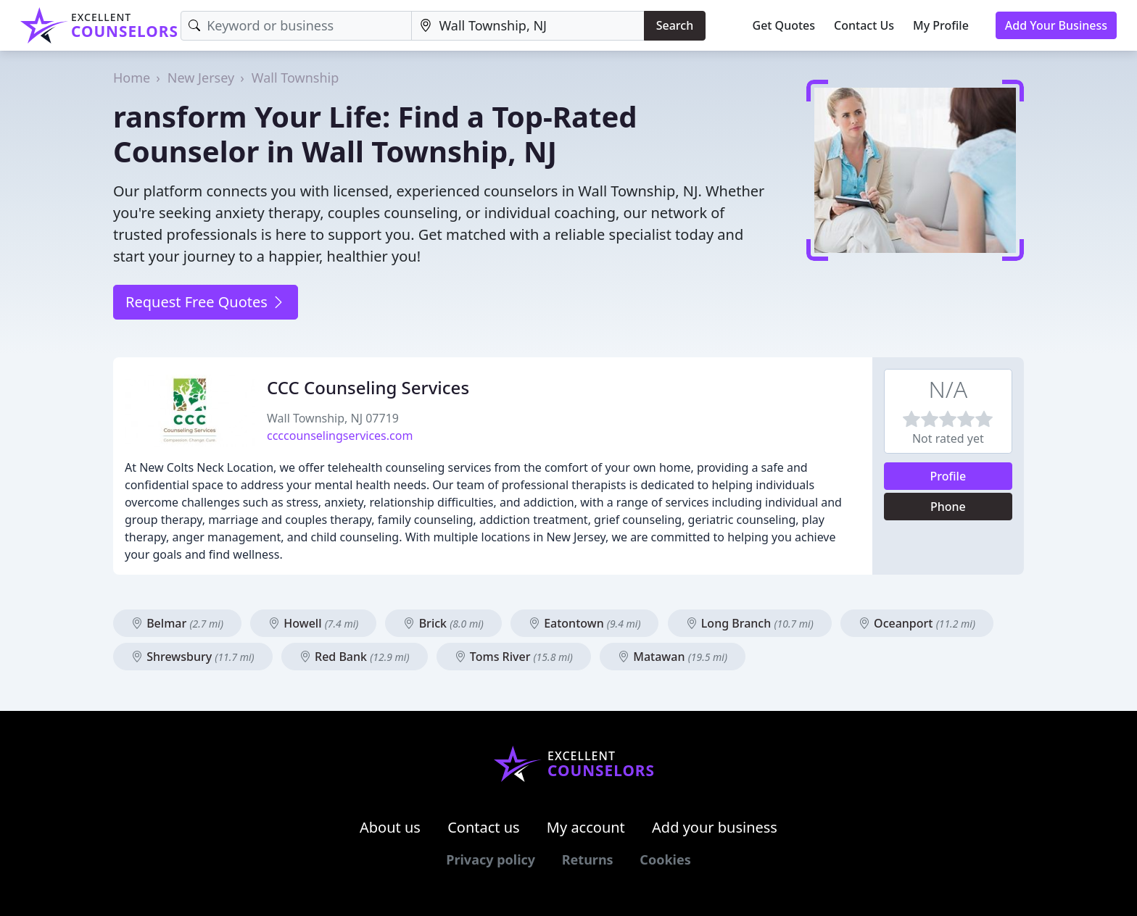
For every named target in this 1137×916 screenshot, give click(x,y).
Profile (948, 476)
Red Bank (354, 657)
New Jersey (201, 77)
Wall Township (295, 77)
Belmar (177, 623)
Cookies (665, 859)
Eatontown (585, 623)
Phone (948, 507)
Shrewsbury (193, 657)
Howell (313, 623)
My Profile (941, 25)
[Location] (527, 26)
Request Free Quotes (205, 302)
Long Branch (750, 623)
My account (586, 827)
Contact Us (864, 25)
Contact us (483, 827)
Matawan (672, 657)
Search (674, 25)
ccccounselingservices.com (340, 436)
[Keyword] (296, 26)
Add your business (714, 827)
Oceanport (917, 623)
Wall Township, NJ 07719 (333, 418)
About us (390, 827)
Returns (587, 859)
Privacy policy (490, 859)
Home (131, 77)
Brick (443, 623)
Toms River (514, 657)
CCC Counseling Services (368, 387)
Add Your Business (1056, 25)
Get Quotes (784, 25)
